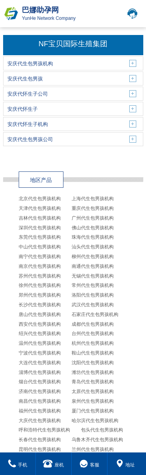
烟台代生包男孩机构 (40, 381)
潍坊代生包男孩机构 (93, 372)
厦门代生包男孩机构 (93, 411)
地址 (125, 465)
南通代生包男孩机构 (93, 266)
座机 (53, 465)
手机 (17, 465)
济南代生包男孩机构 (40, 391)
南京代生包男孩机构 (40, 266)
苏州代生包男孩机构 (40, 276)
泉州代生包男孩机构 (93, 401)
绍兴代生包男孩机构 (40, 333)
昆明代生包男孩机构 (40, 449)
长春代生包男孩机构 (40, 439)
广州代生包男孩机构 (93, 218)
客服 (89, 465)
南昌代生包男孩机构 (40, 401)
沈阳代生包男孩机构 (93, 362)
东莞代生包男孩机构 (40, 237)
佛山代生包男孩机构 (93, 228)
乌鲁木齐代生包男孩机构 (97, 439)
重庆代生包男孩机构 (93, 208)
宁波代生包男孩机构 (40, 353)
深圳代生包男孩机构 (40, 228)
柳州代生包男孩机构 (93, 256)
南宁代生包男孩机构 (40, 256)
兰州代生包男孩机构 (93, 449)
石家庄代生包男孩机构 (95, 314)
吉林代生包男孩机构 (40, 218)
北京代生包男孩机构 (40, 198)
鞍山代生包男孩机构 (93, 353)
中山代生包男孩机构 (40, 247)
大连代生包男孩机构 (40, 362)
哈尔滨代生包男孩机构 (95, 420)
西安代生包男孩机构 (40, 324)
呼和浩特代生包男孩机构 (44, 430)
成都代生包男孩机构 (93, 324)
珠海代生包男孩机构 (93, 237)
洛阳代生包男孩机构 (93, 295)
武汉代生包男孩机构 (93, 304)
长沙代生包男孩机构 (40, 304)
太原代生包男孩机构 (93, 391)
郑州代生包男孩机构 (40, 295)
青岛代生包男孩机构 (93, 381)
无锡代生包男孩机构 (93, 276)
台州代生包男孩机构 (93, 333)
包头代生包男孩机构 (102, 430)
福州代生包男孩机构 (40, 411)
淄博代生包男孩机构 (40, 372)
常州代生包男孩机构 (93, 285)
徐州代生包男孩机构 (40, 285)
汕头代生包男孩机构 (93, 247)
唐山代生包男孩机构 (40, 314)
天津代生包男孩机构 (40, 208)
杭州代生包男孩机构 (93, 343)
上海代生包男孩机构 (93, 198)
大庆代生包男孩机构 (40, 420)
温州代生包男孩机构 (40, 343)
